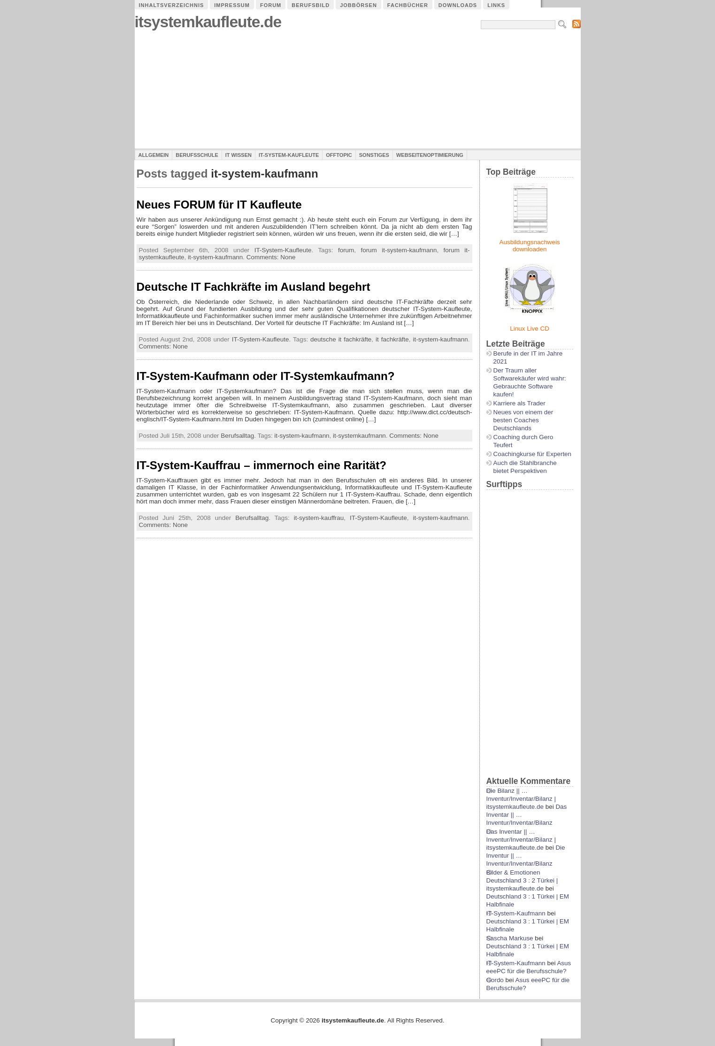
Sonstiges (374, 155)
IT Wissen (238, 155)
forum (346, 250)
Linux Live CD (529, 328)
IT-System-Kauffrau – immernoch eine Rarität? (262, 465)
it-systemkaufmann (359, 435)
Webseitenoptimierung (429, 155)
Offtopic (339, 155)
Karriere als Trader (519, 403)
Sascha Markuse (509, 938)
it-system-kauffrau (319, 517)
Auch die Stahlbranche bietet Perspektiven (525, 466)
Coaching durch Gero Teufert (523, 441)
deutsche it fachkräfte (340, 339)
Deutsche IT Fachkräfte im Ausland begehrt (253, 286)
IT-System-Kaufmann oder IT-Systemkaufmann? (266, 376)
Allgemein (153, 155)
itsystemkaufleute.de (208, 22)
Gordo (495, 980)
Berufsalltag (237, 435)
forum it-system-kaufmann (399, 250)
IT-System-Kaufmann (516, 913)
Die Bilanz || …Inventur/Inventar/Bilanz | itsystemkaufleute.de (521, 798)
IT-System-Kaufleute (289, 155)
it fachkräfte (392, 339)
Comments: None (271, 257)
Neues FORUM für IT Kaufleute (219, 204)
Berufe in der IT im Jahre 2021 (528, 357)
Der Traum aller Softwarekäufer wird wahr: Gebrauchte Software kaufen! (529, 382)
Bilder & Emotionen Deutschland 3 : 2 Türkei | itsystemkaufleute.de (522, 880)
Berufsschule (197, 155)
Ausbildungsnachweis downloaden (530, 246)
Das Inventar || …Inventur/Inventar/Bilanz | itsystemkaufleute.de (521, 839)
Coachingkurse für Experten (532, 453)
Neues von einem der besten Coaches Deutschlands (523, 420)
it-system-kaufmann (215, 257)
